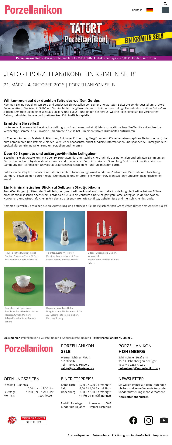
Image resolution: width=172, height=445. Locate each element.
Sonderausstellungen (75, 338)
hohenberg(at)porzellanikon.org (139, 368)
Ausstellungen (50, 338)
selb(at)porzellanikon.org (77, 368)
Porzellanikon (29, 338)
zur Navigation (165, 10)
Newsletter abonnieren (134, 397)
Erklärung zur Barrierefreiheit (131, 435)
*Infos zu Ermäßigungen (95, 395)
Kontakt (137, 10)
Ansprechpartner (79, 435)
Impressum (160, 435)
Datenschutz (101, 435)
